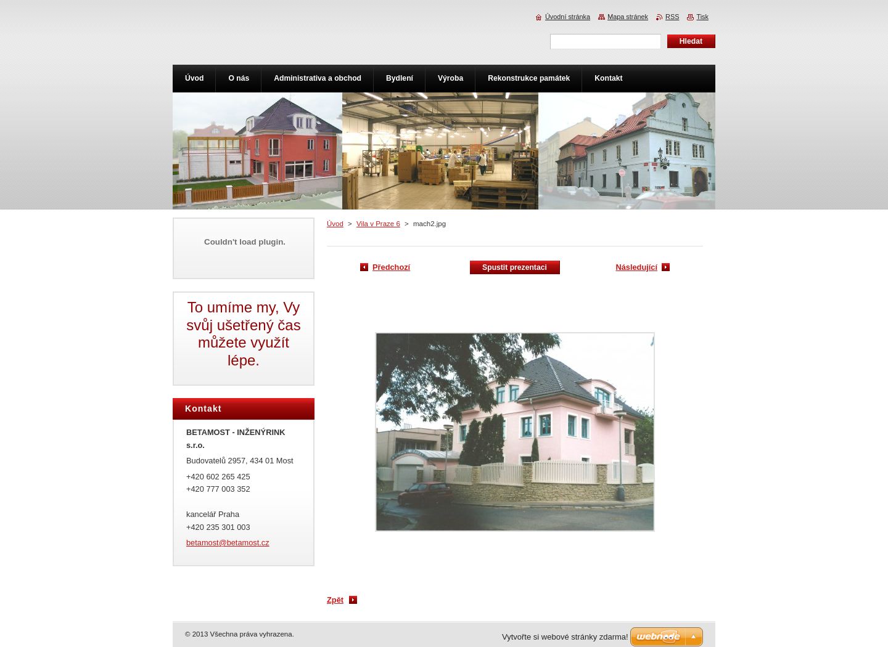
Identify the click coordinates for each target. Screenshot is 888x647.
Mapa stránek (627, 16)
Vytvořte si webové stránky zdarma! (565, 636)
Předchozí (391, 267)
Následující (636, 267)
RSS (672, 16)
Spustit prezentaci (514, 267)
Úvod (335, 223)
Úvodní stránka (567, 16)
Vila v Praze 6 (378, 223)
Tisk (702, 16)
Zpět (335, 599)
